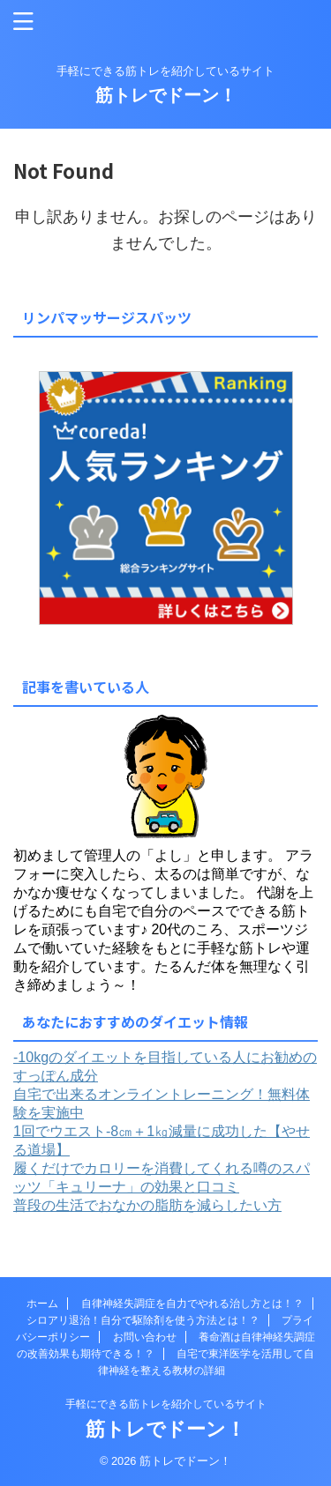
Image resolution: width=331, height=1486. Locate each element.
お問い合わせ (145, 1337)
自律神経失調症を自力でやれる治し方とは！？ (192, 1303)
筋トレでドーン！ (166, 95)
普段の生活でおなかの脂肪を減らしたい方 (147, 1205)
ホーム (42, 1303)
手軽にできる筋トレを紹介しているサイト (166, 1404)
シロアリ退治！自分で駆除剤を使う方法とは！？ (143, 1320)
